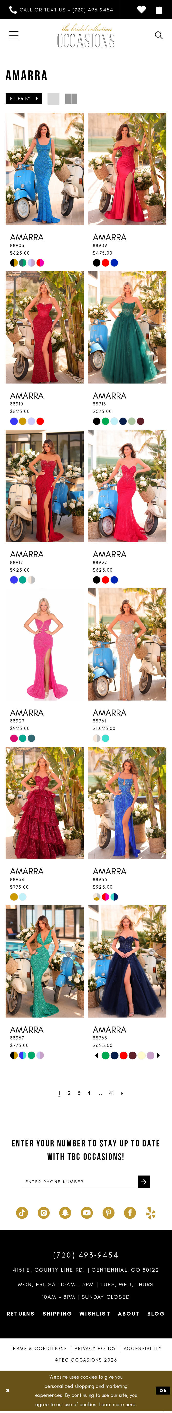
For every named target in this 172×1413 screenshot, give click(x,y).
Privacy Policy (95, 1351)
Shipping (57, 1315)
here (130, 1406)
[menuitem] (61, 10)
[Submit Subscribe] (142, 1183)
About (129, 1315)
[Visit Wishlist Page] (142, 9)
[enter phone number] (86, 1183)
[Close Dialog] (9, 1392)
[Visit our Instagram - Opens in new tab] (44, 1213)
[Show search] (159, 35)
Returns (21, 1315)
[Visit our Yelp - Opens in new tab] (150, 1213)
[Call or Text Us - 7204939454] (61, 10)
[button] (159, 10)
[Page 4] (88, 1092)
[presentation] (45, 169)
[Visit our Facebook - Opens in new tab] (130, 1213)
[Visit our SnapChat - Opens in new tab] (65, 1213)
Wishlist (95, 1315)
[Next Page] (127, 1092)
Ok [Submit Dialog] (162, 1393)
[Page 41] (114, 1092)
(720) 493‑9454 (86, 1256)
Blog (156, 1315)
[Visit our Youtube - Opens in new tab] (87, 1213)
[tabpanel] (105, 1055)
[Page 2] (66, 1092)
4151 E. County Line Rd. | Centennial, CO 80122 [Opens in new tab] (86, 1272)
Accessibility (143, 1351)
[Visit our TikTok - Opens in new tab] (22, 1213)
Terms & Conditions (38, 1351)
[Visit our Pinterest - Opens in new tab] (108, 1213)
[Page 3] (77, 1092)
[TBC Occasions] (85, 35)
